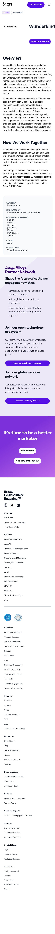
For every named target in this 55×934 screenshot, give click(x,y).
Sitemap (7, 889)
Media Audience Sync (13, 595)
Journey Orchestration (13, 562)
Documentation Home (13, 777)
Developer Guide (11, 786)
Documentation (11, 772)
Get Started (36, 4)
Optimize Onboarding (13, 665)
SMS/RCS (8, 586)
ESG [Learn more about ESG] (6, 719)
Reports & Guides (11, 750)
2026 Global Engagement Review (18, 815)
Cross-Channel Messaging (15, 558)
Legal (6, 724)
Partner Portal (10, 803)
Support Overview (12, 828)
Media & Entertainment (14, 646)
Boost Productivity (12, 669)
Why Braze (8, 518)
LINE (6, 600)
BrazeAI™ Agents (11, 553)
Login (6, 850)
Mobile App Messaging (13, 576)
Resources (9, 736)
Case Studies (9, 741)
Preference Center (11, 884)
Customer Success (12, 837)
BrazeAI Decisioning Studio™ (16, 548)
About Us (8, 700)
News (6, 710)
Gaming (7, 651)
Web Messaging (10, 581)
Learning (7, 764)
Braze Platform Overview (14, 522)
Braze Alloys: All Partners (14, 798)
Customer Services (12, 832)
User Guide (9, 781)
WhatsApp (8, 590)
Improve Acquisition (12, 674)
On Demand (9, 656)
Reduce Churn (10, 679)
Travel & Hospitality (12, 642)
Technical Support (12, 859)
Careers (7, 705)
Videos (7, 755)
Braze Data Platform (13, 539)
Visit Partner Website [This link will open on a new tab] (40, 41)
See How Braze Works (27, 460)
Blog (6, 745)
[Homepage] (7, 4)
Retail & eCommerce (13, 632)
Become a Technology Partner (27, 363)
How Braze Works (11, 527)
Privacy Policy (9, 880)
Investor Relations (11, 714)
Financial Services (11, 637)
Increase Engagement (13, 683)
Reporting (8, 567)
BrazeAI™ (8, 544)
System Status (10, 854)
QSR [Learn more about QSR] (6, 660)
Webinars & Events (12, 759)
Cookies (7, 876)
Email (6, 572)
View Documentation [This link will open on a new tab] (17, 250)
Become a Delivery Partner (27, 401)
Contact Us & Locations (14, 728)
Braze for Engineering (13, 688)
